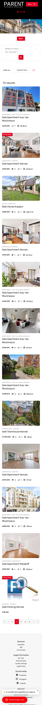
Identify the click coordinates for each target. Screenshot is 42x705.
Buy (21, 39)
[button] (14, 700)
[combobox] (21, 48)
